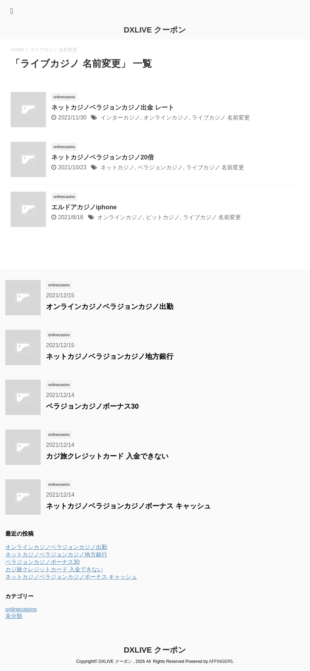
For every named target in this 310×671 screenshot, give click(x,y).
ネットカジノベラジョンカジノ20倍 (102, 157)
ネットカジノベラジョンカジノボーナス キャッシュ (128, 506)
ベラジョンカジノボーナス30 (92, 406)
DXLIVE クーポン (155, 29)
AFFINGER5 (220, 661)
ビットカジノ (163, 217)
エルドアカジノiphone (84, 207)
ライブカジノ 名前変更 (221, 118)
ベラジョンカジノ (160, 167)
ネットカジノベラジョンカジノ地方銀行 (109, 356)
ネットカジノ (117, 167)
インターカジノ (120, 118)
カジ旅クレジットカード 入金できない (107, 456)
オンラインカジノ (166, 118)
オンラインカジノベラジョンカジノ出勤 (109, 306)
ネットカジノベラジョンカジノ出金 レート (112, 107)
